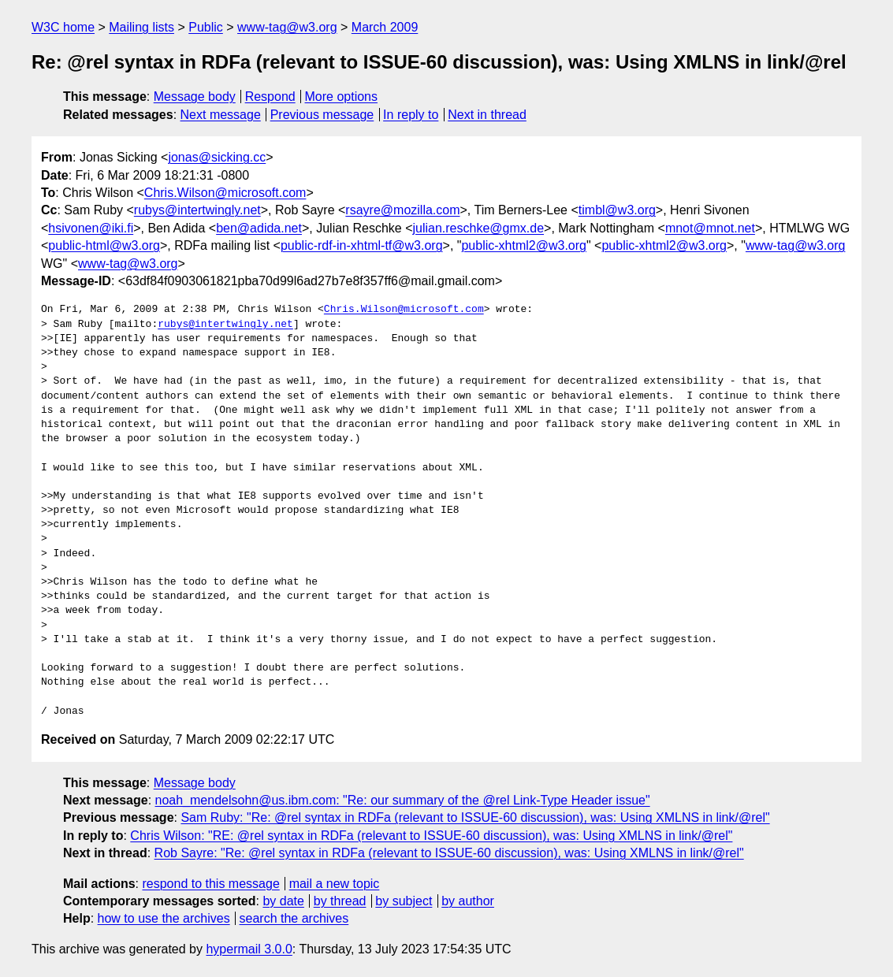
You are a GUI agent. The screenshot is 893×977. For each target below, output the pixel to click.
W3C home (63, 27)
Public (205, 27)
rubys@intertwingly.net (197, 210)
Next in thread (487, 114)
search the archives (294, 918)
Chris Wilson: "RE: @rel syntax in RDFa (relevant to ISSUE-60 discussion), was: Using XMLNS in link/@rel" (431, 835)
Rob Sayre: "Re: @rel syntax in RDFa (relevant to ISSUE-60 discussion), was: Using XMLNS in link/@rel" (449, 853)
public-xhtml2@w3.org (523, 245)
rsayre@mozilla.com (402, 210)
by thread (340, 901)
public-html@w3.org (104, 245)
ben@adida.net (259, 228)
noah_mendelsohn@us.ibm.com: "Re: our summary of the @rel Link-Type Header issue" (402, 800)
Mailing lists (141, 27)
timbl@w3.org (617, 210)
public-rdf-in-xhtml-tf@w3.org (362, 245)
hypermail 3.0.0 (249, 949)
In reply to (410, 114)
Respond (270, 96)
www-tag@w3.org (287, 27)
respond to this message (210, 883)
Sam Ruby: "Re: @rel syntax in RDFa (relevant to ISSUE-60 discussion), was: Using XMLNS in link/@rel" (474, 817)
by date (282, 901)
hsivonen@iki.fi (90, 228)
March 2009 (385, 27)
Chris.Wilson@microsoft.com (225, 192)
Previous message (322, 114)
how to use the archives (164, 918)
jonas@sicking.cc (217, 157)
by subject (403, 901)
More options (341, 96)
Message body (195, 96)
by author (467, 901)
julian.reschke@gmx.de (478, 228)
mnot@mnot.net (710, 228)
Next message (220, 114)
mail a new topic (334, 883)
